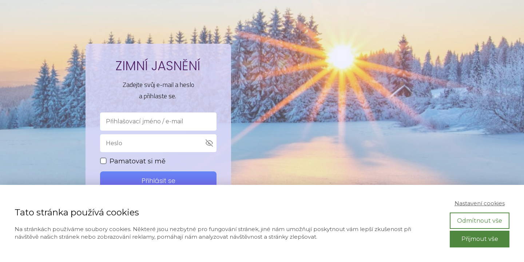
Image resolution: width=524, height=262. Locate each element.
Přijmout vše (479, 238)
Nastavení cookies (479, 203)
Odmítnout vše (479, 220)
